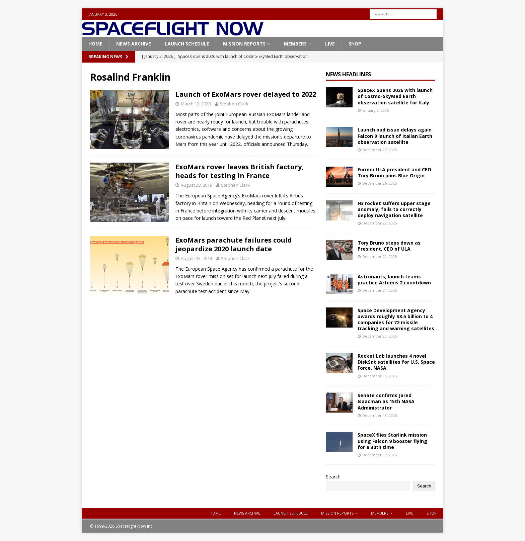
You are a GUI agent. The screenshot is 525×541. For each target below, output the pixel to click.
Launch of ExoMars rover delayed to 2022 (245, 94)
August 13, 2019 (196, 258)
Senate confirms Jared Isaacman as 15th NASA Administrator (386, 401)
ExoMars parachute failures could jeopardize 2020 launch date (233, 244)
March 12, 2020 (196, 104)
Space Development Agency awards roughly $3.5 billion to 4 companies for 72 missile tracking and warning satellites (396, 319)
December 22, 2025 (379, 223)
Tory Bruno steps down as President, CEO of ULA (389, 246)
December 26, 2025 (379, 183)
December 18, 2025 (379, 375)
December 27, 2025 (379, 149)
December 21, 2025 (379, 290)
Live (330, 43)
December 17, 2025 (379, 454)
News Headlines (348, 74)
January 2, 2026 (375, 110)
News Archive (133, 43)
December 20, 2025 (379, 336)
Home (95, 43)
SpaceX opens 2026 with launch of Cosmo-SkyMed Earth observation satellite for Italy (395, 96)
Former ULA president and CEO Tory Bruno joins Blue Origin (394, 172)
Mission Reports (244, 43)
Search (333, 476)
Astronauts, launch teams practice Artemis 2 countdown (394, 279)
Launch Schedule (187, 43)
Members (295, 43)
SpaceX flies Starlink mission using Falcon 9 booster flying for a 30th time (392, 441)
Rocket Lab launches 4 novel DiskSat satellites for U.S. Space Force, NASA (396, 362)
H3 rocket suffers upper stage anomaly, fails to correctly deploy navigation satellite (394, 209)
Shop (355, 43)
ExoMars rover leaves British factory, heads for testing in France (239, 171)
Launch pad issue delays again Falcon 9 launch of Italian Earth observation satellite (395, 135)
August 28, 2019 (196, 185)
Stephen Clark (234, 104)
